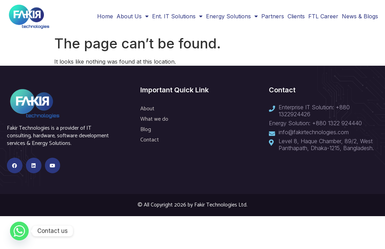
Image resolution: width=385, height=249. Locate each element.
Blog (145, 129)
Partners (272, 16)
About (147, 108)
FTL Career (323, 16)
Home (105, 16)
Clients (296, 16)
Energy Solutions (232, 16)
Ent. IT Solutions (177, 16)
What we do (154, 119)
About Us (132, 16)
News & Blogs (360, 16)
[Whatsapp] (19, 231)
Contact (149, 140)
